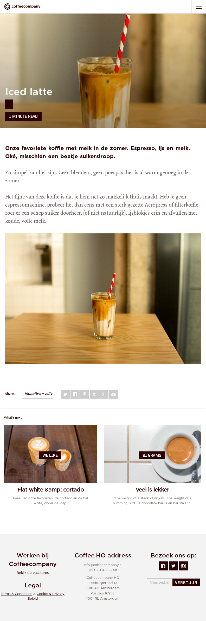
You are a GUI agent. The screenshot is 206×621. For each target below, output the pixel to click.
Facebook (75, 394)
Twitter (65, 394)
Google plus (103, 394)
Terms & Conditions (16, 594)
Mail (113, 394)
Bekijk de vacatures (33, 573)
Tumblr (94, 394)
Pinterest (84, 394)
